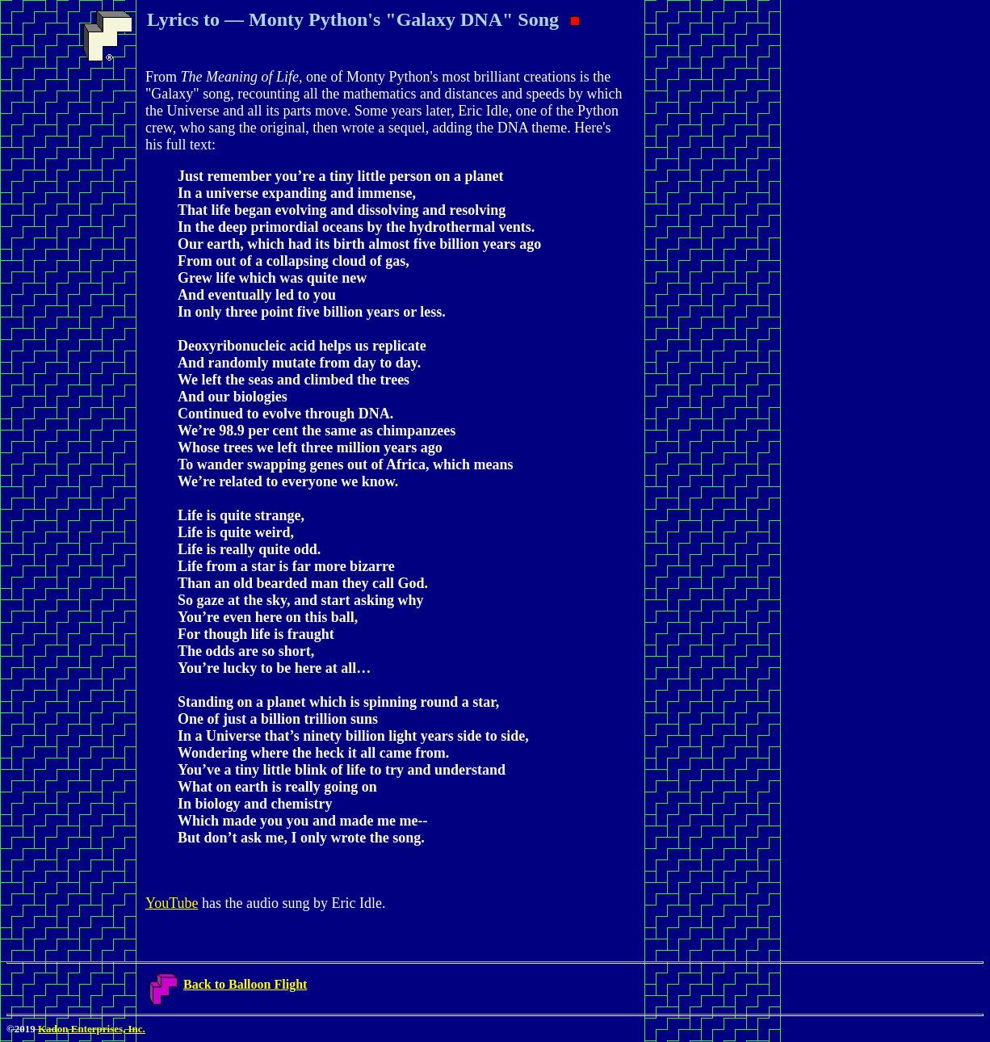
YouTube (172, 903)
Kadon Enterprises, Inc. (91, 1029)
